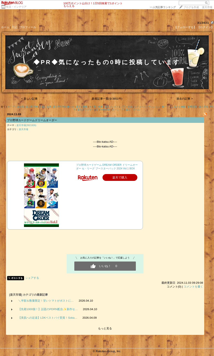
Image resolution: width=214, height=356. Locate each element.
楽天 (78, 106)
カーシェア (118, 109)
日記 (14, 27)
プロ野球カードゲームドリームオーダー (32, 120)
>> (163, 7)
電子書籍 (98, 106)
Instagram (105, 109)
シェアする (32, 277)
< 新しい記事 (29, 98)
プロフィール (27, 27)
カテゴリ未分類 (15, 106)
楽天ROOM (32, 106)
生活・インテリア (16, 6)
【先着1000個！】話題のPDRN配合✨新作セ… (48, 309)
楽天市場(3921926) (26, 125)
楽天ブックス (112, 106)
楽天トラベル (133, 109)
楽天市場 (207, 7)
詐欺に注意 (45, 106)
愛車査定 (192, 106)
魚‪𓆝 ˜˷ (166, 106)
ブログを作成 (191, 7)
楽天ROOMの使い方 (63, 106)
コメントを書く (193, 286)
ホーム (5, 27)
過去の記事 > (184, 98)
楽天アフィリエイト (87, 109)
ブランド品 (126, 106)
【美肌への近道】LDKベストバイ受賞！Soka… (48, 317)
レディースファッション (147, 106)
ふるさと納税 (178, 106)
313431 (203, 22)
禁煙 (85, 106)
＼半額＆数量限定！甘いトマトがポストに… (46, 300)
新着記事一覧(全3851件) (107, 98)
